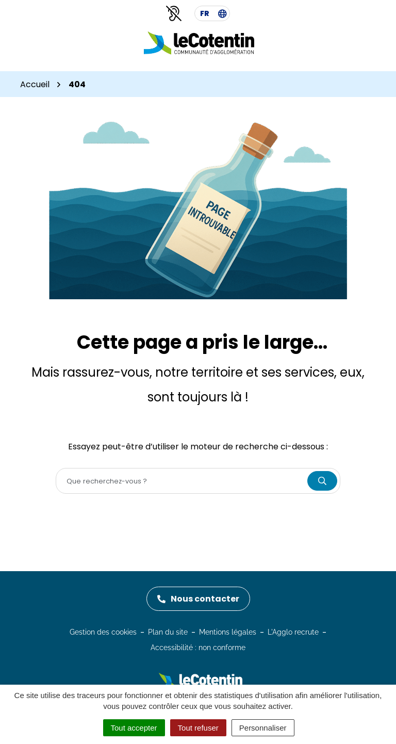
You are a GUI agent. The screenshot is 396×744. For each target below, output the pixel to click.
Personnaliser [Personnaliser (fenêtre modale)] (263, 727)
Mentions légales (227, 632)
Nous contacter (198, 599)
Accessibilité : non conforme (198, 647)
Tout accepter (134, 727)
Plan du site (168, 632)
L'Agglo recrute (293, 632)
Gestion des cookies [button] (103, 632)
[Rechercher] (322, 481)
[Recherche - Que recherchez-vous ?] (182, 480)
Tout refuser (198, 727)
